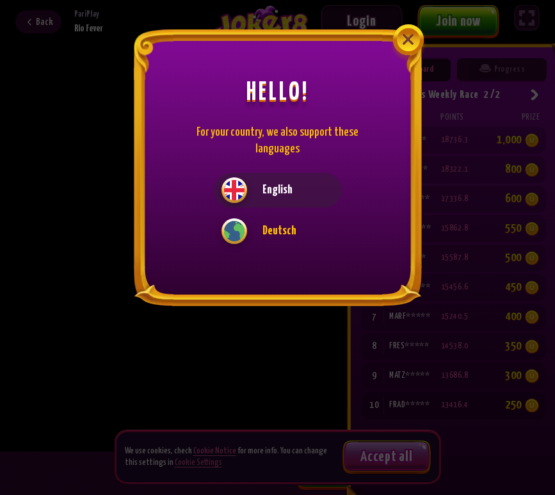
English (257, 190)
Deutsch (258, 231)
